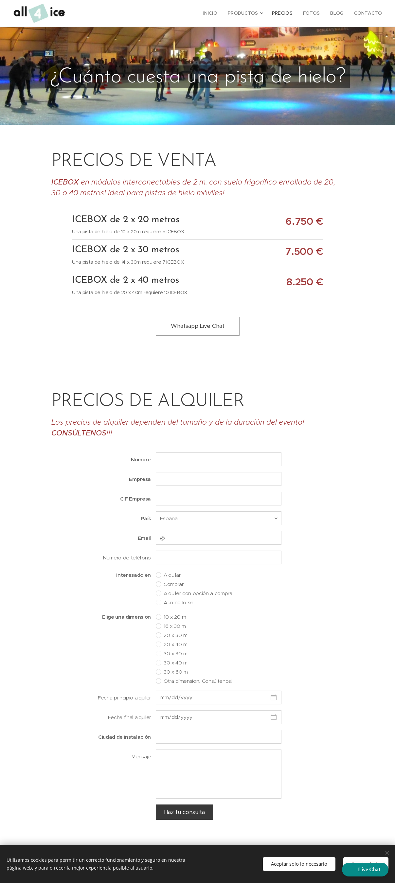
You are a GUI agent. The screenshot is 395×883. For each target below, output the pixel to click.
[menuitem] (220, 13)
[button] (365, 869)
